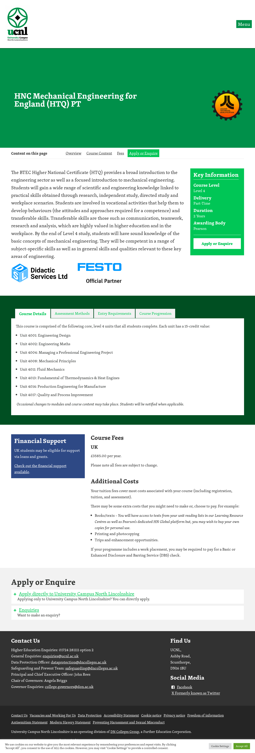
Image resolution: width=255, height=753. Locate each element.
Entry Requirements (114, 313)
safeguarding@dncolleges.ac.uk (91, 668)
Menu (244, 24)
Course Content (99, 153)
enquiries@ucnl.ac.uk (61, 656)
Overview (73, 153)
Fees (120, 153)
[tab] (33, 314)
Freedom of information (205, 715)
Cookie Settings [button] (220, 746)
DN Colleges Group (124, 731)
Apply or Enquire (143, 153)
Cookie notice (151, 715)
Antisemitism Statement (29, 722)
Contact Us (19, 715)
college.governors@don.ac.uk (69, 686)
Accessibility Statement (121, 715)
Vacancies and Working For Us (53, 715)
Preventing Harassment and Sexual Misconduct (129, 722)
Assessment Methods (72, 313)
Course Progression (155, 313)
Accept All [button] (242, 746)
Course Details (32, 313)
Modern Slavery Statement (70, 722)
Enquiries (26, 609)
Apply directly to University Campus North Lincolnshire (73, 593)
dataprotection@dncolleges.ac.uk (78, 662)
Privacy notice (174, 715)
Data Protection (90, 715)
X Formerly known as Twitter (196, 693)
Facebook (181, 687)
